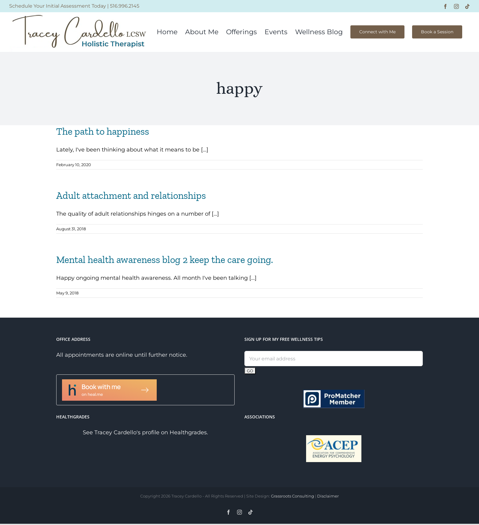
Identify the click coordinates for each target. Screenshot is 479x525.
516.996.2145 (124, 6)
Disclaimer (328, 496)
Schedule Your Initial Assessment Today (57, 6)
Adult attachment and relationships (131, 195)
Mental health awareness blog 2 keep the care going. (164, 259)
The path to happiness (102, 131)
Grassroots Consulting (292, 496)
